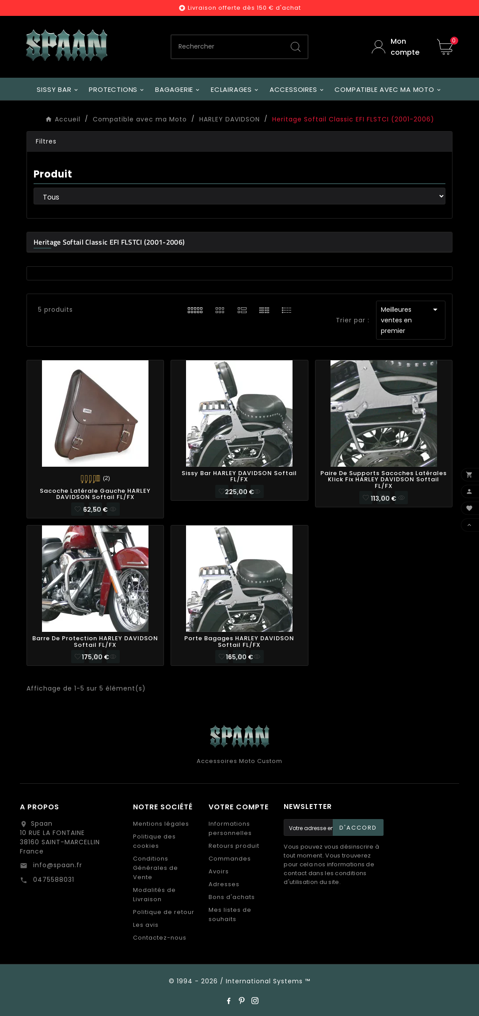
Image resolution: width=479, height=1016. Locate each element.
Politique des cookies (154, 841)
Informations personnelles (230, 828)
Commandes (230, 858)
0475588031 (52, 879)
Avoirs (219, 871)
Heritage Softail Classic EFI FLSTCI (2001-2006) (109, 242)
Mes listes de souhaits (230, 914)
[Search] (295, 47)
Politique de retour (163, 912)
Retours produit (234, 846)
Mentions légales (161, 824)
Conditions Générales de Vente (155, 867)
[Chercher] (227, 46)
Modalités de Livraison (154, 894)
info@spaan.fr (56, 865)
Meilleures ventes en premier (411, 319)
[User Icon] (398, 47)
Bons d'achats (232, 897)
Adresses (224, 884)
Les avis (146, 925)
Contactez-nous (159, 937)
